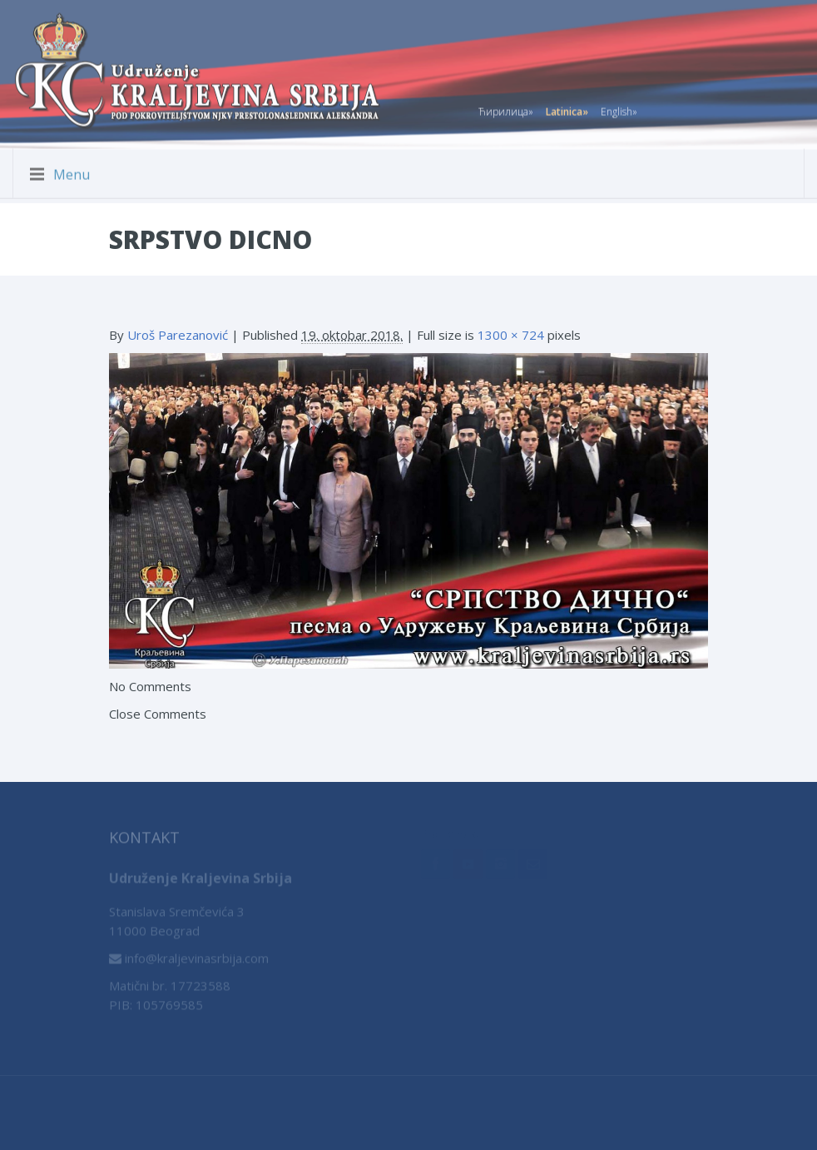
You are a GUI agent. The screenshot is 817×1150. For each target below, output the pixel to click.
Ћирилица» (505, 109)
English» (619, 109)
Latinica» (567, 109)
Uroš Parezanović (177, 334)
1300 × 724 (511, 334)
